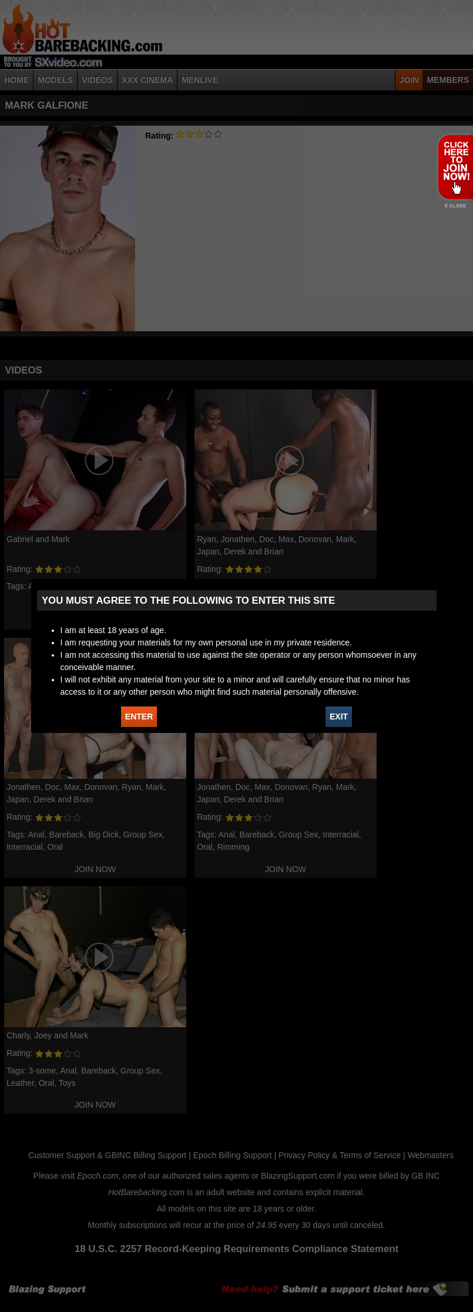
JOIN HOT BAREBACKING (454, 167)
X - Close (454, 206)
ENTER (139, 716)
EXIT (339, 716)
